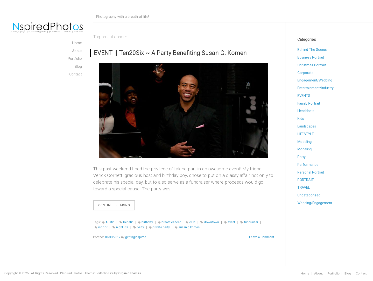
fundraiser (251, 222)
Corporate (305, 73)
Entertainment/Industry (315, 88)
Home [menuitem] (77, 43)
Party (301, 157)
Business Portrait (310, 57)
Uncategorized (308, 195)
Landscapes (306, 126)
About (318, 273)
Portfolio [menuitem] (75, 59)
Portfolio (334, 273)
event (231, 222)
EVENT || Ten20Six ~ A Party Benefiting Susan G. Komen (170, 52)
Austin (110, 222)
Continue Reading (116, 206)
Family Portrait (308, 103)
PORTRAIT (305, 180)
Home (305, 273)
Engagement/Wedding (314, 80)
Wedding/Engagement (314, 203)
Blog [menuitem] (78, 67)
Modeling (304, 142)
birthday (147, 222)
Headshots (305, 111)
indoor (102, 227)
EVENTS (303, 96)
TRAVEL (303, 188)
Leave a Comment (261, 237)
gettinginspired (135, 237)
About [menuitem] (77, 51)
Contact (361, 273)
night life (122, 227)
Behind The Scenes (312, 50)
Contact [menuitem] (75, 74)
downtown (211, 222)
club (192, 222)
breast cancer (171, 222)
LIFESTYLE (305, 134)
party (140, 227)
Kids (300, 119)
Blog (348, 273)
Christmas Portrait (311, 65)
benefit (128, 222)
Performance (307, 165)
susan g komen (189, 227)
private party (161, 227)
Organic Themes (129, 273)
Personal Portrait (310, 172)
